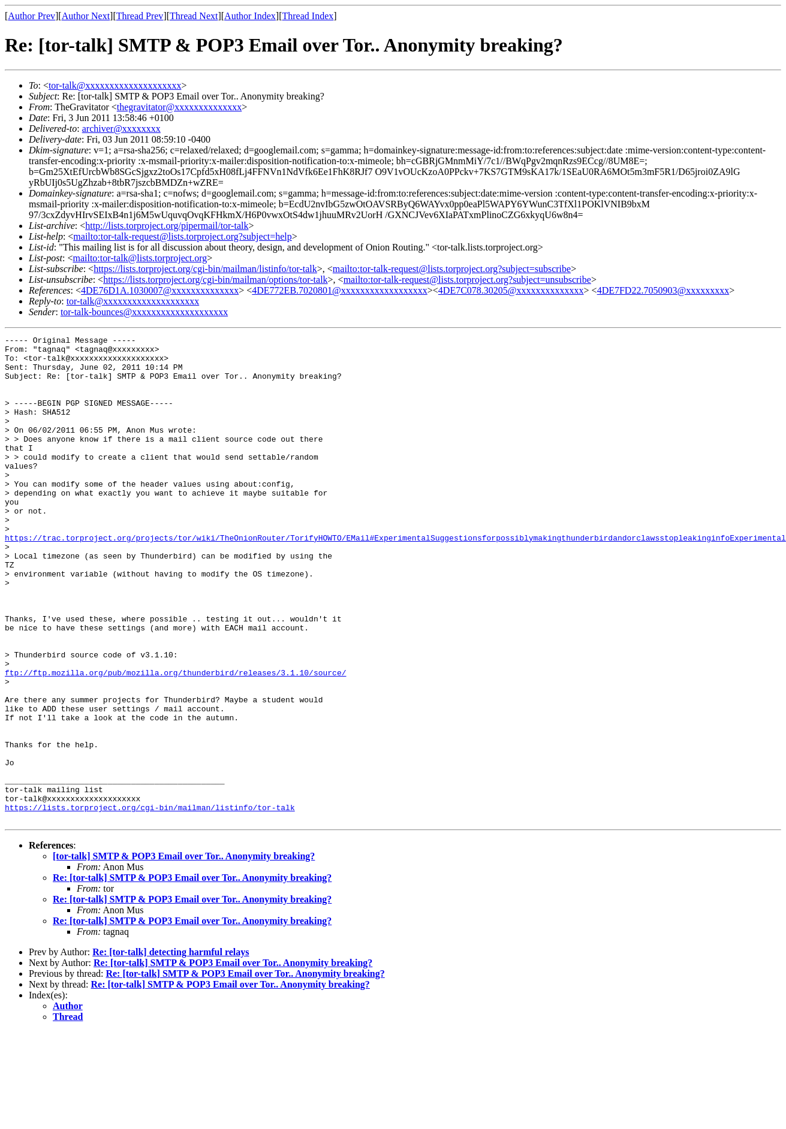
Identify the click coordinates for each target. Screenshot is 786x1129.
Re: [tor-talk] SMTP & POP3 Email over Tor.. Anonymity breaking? (192, 975)
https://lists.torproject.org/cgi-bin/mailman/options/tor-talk (215, 279)
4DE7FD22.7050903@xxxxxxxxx (663, 290)
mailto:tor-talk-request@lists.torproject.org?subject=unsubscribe (467, 279)
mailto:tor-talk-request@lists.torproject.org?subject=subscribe (452, 269)
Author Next (86, 16)
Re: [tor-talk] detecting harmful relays (170, 1049)
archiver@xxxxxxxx (121, 128)
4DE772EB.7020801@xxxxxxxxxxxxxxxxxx (339, 290)
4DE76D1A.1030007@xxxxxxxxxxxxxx (160, 290)
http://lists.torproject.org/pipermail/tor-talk (166, 226)
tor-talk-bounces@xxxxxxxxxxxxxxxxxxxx (144, 312)
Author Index (250, 16)
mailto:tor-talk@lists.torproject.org (140, 258)
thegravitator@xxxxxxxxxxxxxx (179, 107)
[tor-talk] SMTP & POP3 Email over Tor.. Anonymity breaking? (184, 953)
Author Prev (31, 16)
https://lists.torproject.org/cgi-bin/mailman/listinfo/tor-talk (205, 269)
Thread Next (194, 16)
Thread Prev (140, 16)
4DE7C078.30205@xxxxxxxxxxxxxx (511, 290)
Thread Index (308, 16)
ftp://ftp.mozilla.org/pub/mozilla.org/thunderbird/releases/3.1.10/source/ (175, 740)
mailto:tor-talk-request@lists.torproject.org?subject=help (182, 236)
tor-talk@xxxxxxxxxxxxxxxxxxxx (115, 85)
